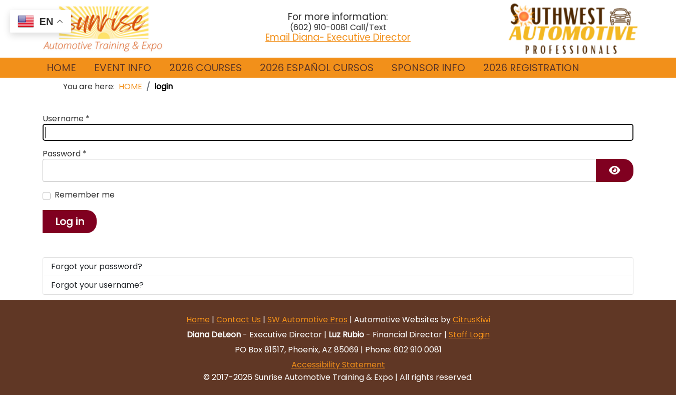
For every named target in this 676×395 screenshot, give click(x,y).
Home (198, 319)
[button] (122, 68)
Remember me (85, 195)
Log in (69, 222)
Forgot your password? (96, 266)
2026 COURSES (205, 68)
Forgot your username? (97, 285)
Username (66, 119)
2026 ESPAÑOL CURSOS (317, 68)
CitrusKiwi (471, 319)
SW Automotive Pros (307, 319)
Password (65, 154)
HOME (61, 68)
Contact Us (238, 319)
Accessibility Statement (338, 364)
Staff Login (469, 334)
